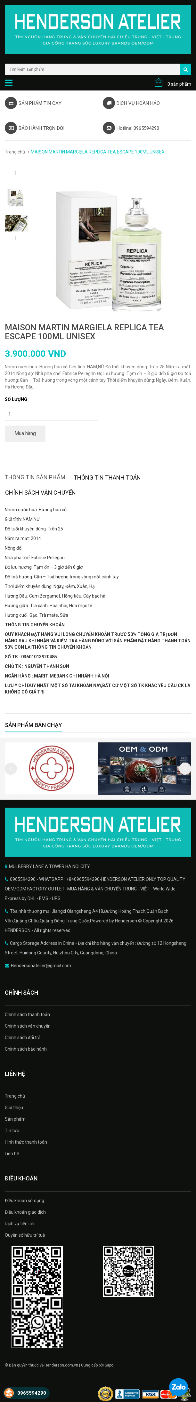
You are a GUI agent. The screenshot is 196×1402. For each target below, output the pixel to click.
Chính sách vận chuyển (28, 1026)
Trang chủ (15, 151)
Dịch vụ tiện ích (19, 1223)
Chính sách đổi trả (23, 1037)
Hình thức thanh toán (26, 1142)
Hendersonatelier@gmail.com (41, 965)
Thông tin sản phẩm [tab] (35, 477)
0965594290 (31, 1393)
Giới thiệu (14, 1107)
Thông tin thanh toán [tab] (107, 477)
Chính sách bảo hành (26, 1049)
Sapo (109, 1365)
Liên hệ (12, 1153)
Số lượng (16, 399)
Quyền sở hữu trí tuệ (25, 1235)
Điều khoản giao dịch (25, 1212)
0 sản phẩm (179, 84)
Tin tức (12, 1130)
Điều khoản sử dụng (24, 1200)
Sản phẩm (15, 1119)
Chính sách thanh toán (27, 1014)
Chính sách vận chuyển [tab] (40, 492)
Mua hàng (25, 433)
